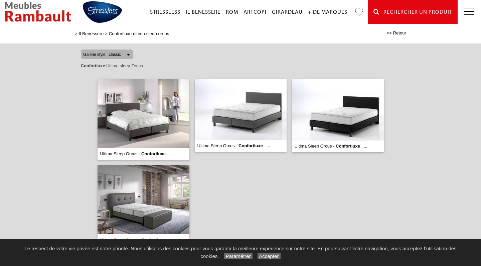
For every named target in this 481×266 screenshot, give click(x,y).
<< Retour (396, 32)
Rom (232, 12)
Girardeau (287, 12)
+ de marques (327, 12)
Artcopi (255, 12)
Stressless (165, 12)
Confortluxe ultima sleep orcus (139, 33)
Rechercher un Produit (412, 12)
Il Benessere (203, 12)
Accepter (269, 256)
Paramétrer (238, 256)
